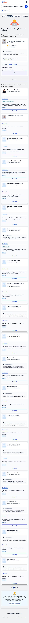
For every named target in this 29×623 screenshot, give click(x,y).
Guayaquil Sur (17, 16)
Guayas (3, 16)
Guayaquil (9, 16)
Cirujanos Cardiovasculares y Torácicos (13, 616)
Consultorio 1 (5, 64)
